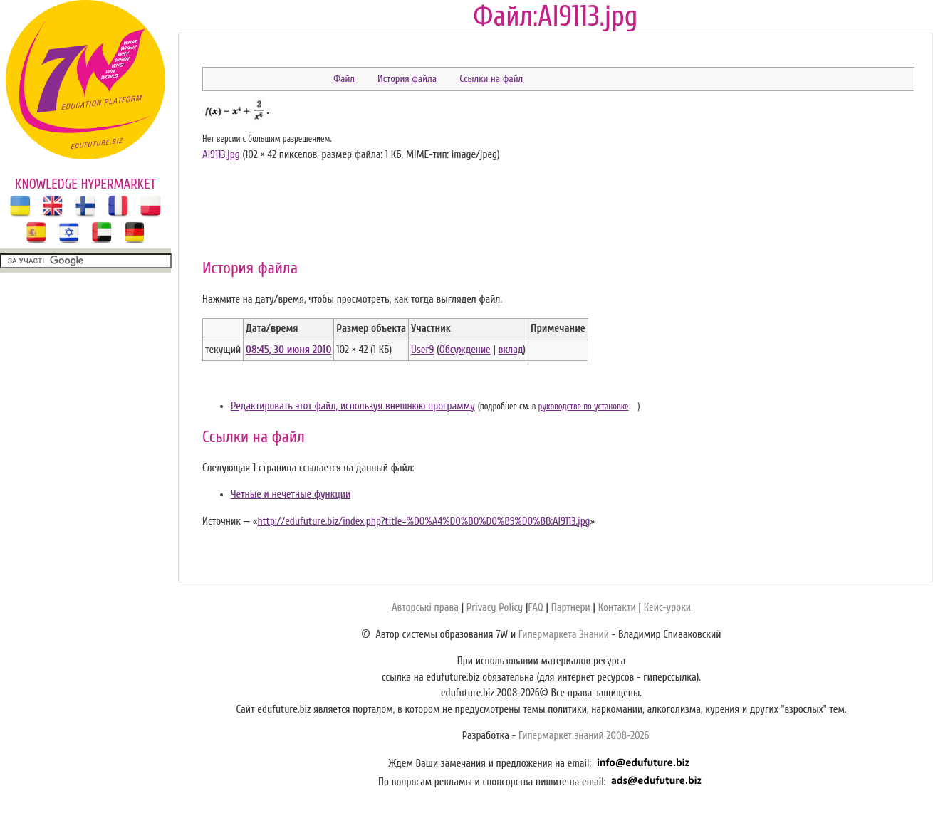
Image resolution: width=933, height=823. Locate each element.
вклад (511, 350)
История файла (407, 79)
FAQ (535, 608)
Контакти (617, 608)
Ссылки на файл (491, 79)
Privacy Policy (494, 608)
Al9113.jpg (221, 155)
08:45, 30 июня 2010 (288, 350)
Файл (344, 79)
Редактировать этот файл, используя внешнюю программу (353, 406)
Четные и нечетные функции (290, 494)
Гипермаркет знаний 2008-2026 (583, 736)
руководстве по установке (583, 407)
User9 (422, 350)
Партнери (570, 608)
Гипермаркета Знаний (563, 635)
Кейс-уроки (667, 608)
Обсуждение (465, 350)
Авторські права (425, 608)
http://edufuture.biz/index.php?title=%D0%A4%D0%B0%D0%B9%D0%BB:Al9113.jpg (423, 521)
